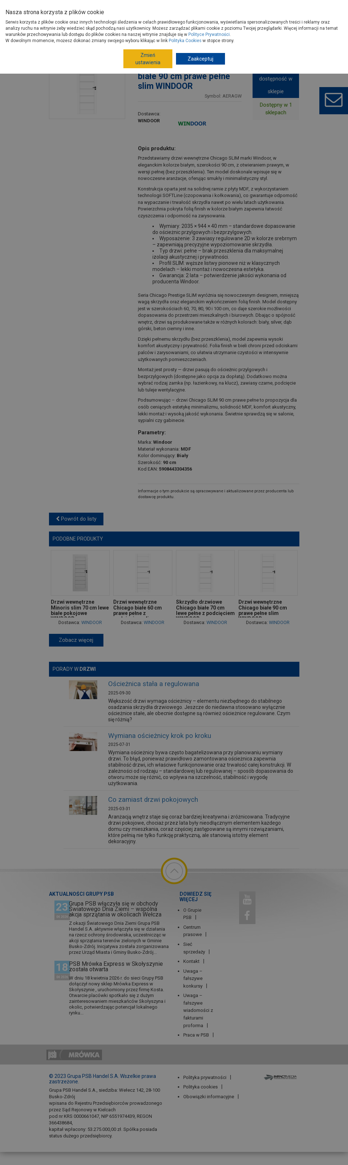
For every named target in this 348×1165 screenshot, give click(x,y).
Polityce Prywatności (209, 34)
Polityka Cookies (185, 40)
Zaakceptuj (200, 59)
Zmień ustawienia (147, 58)
